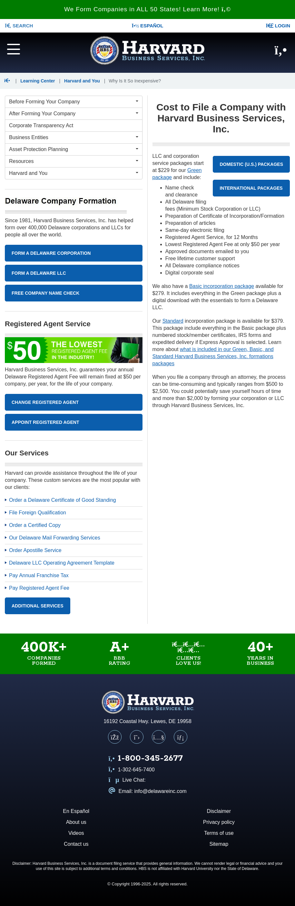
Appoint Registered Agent (45, 422)
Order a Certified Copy (35, 525)
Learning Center (37, 80)
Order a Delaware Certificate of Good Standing (62, 500)
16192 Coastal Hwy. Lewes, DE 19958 (147, 721)
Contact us (76, 844)
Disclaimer (219, 811)
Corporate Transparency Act (41, 125)
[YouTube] (158, 737)
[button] (8, 80)
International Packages (251, 188)
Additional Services (38, 605)
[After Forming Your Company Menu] (74, 114)
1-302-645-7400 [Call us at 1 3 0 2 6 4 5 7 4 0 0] (132, 769)
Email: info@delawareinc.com (148, 791)
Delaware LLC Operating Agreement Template (61, 563)
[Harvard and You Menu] (74, 173)
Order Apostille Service (35, 550)
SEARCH (19, 25)
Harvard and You (82, 80)
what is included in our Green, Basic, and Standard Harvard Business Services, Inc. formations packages (213, 356)
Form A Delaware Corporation (51, 253)
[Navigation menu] (24, 48)
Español (147, 25)
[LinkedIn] (180, 737)
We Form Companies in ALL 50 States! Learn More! (147, 9)
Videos (76, 833)
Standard (172, 321)
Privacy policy (219, 822)
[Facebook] (115, 737)
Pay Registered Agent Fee (39, 588)
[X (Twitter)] (136, 737)
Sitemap (218, 844)
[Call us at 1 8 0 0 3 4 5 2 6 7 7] (146, 759)
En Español (76, 811)
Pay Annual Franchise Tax (39, 575)
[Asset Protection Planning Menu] (74, 149)
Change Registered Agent (45, 402)
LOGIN (278, 25)
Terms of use (219, 833)
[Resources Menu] (74, 161)
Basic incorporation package (221, 286)
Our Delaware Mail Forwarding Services (54, 537)
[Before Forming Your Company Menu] (74, 102)
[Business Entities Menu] (74, 137)
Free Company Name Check (45, 293)
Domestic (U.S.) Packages (251, 164)
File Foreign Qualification (37, 512)
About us (76, 822)
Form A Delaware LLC (39, 273)
